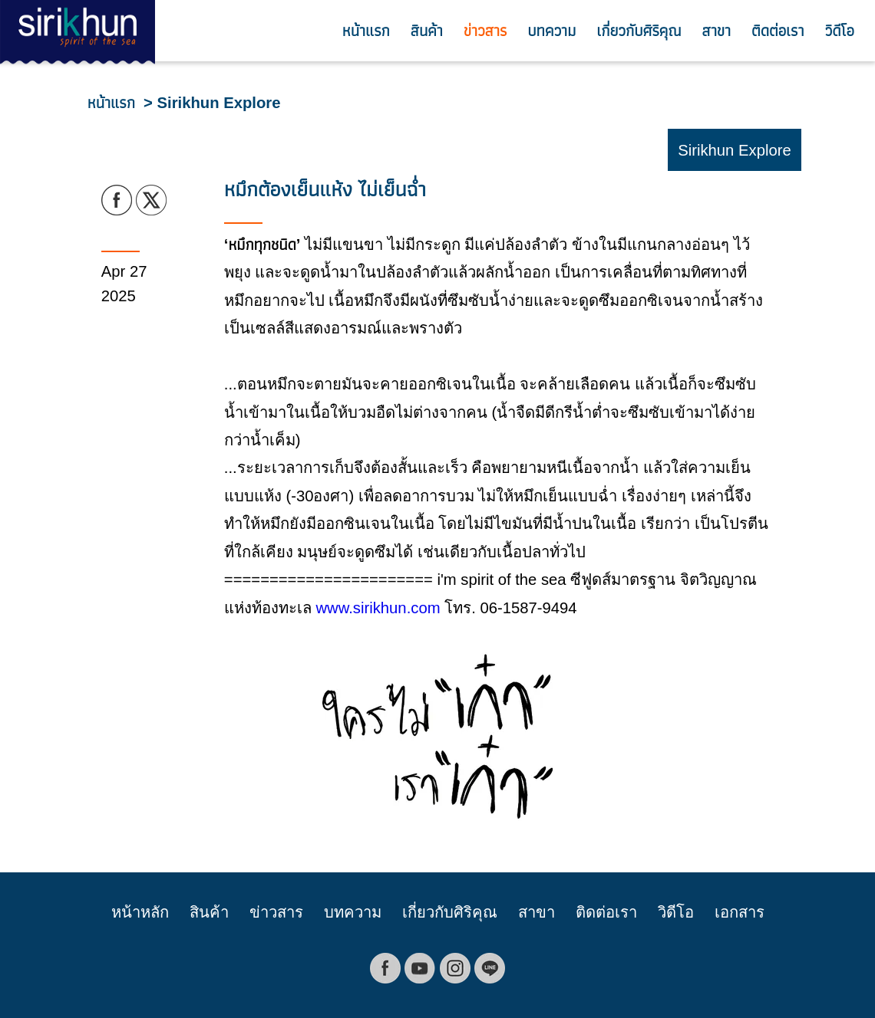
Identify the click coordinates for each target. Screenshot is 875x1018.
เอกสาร (739, 912)
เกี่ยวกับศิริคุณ (638, 30)
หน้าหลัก (140, 912)
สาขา (716, 30)
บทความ (551, 30)
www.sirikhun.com (377, 607)
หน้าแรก (366, 30)
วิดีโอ (839, 30)
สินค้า (427, 30)
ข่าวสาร (485, 30)
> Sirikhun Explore (212, 102)
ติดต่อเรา (777, 30)
